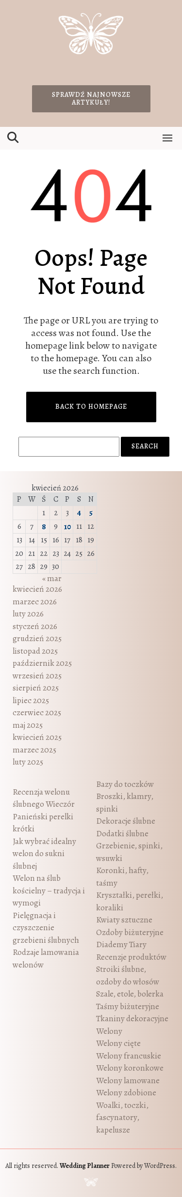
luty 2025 (28, 761)
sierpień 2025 (36, 687)
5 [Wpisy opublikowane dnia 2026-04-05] (91, 512)
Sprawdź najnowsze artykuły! (91, 98)
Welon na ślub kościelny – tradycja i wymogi (49, 890)
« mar (52, 578)
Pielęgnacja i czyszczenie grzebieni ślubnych (46, 928)
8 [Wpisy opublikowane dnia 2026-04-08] (44, 526)
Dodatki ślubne (122, 833)
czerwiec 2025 (37, 712)
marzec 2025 (34, 749)
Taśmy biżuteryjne (127, 1006)
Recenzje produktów (131, 957)
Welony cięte (118, 1043)
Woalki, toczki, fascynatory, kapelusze (122, 1118)
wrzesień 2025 (37, 675)
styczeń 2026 (35, 626)
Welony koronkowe (130, 1068)
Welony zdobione (126, 1092)
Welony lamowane (128, 1080)
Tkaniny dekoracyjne (132, 1018)
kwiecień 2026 (37, 589)
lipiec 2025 (31, 700)
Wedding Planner (85, 1165)
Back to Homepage (91, 406)
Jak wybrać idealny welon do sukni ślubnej (44, 854)
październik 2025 (42, 663)
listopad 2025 (35, 651)
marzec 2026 (35, 601)
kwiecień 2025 (37, 737)
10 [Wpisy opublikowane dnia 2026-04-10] (67, 526)
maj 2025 (28, 725)
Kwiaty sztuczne (124, 919)
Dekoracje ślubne (125, 821)
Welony (109, 1031)
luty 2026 (28, 613)
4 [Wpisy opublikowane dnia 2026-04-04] (79, 512)
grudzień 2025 (37, 638)
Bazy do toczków (125, 784)
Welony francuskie (128, 1055)
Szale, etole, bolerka (130, 993)
